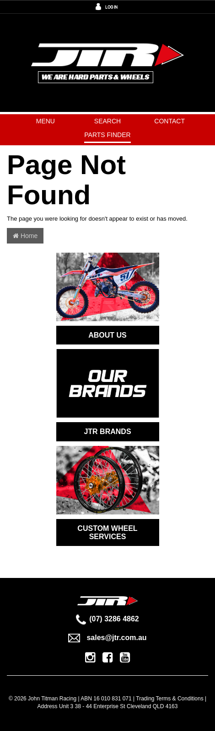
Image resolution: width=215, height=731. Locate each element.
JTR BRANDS (107, 431)
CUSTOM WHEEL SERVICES (107, 532)
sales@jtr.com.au (107, 637)
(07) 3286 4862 (107, 619)
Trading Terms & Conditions (169, 698)
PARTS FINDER (107, 134)
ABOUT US (107, 335)
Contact (169, 121)
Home (25, 235)
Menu (45, 121)
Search (107, 121)
